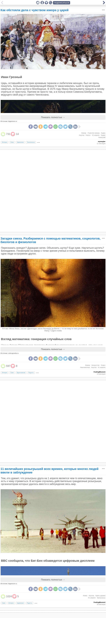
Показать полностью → (53, 117)
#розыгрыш (101, 598)
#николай (101, 137)
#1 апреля (96, 135)
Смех (12, 142)
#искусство (95, 365)
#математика (85, 367)
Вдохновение (21, 372)
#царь (103, 133)
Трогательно (31, 142)
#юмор (83, 133)
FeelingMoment (99, 372)
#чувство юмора (94, 133)
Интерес (4, 142)
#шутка (81, 135)
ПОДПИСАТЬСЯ (61, 3)
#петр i (88, 135)
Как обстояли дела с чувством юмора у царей (35, 10)
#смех (103, 365)
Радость (31, 372)
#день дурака (100, 595)
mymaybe (101, 141)
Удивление (20, 142)
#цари (103, 135)
